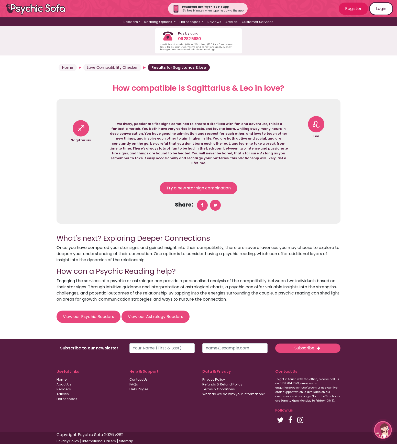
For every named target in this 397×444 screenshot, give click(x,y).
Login (381, 9)
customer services (288, 396)
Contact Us (138, 379)
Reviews (214, 22)
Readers (64, 389)
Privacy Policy (213, 379)
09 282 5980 (189, 39)
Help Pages (139, 389)
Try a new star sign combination (198, 188)
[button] (383, 430)
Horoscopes (67, 399)
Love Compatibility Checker (112, 67)
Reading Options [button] (158, 22)
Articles (231, 22)
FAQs (133, 384)
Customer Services (257, 22)
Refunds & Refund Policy (222, 384)
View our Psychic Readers (88, 317)
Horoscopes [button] (190, 22)
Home (67, 67)
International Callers (99, 441)
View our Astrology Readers (155, 317)
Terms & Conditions (218, 389)
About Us (64, 384)
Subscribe (307, 348)
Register (353, 9)
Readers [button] (131, 22)
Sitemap (126, 441)
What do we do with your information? (233, 394)
